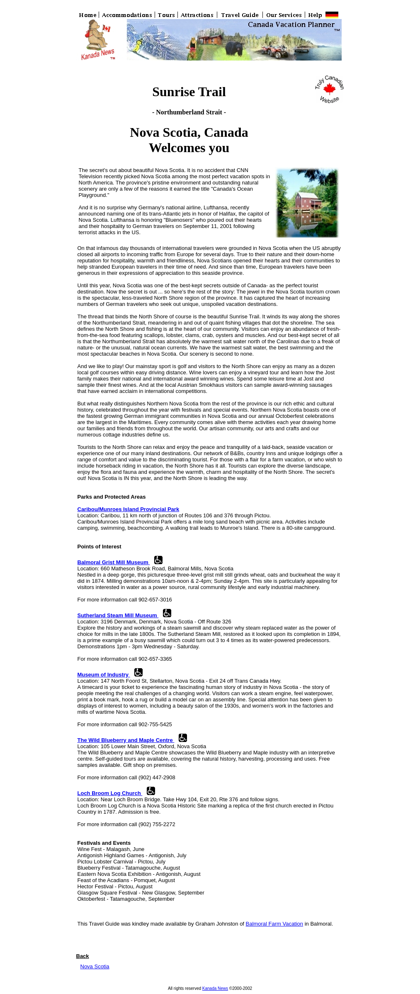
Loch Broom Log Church (110, 793)
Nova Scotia (94, 966)
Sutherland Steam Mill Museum (118, 615)
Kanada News (215, 988)
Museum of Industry (104, 675)
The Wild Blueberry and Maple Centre (126, 740)
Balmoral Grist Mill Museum (114, 562)
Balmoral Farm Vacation (274, 924)
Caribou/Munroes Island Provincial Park (129, 509)
